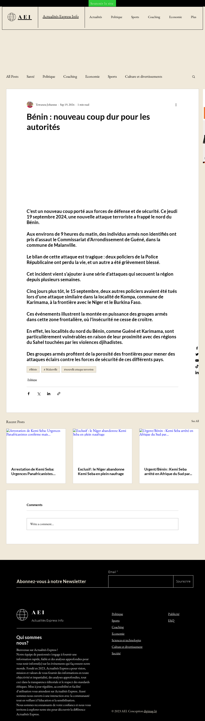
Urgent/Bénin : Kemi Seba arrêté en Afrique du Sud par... (168, 471)
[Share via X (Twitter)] (39, 394)
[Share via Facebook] (29, 394)
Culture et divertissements (143, 76)
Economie (92, 76)
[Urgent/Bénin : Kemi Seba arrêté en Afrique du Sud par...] (169, 445)
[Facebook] (197, 348)
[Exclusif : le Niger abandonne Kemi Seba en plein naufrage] (102, 445)
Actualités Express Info (48, 620)
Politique (49, 76)
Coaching (70, 76)
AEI (39, 612)
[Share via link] (59, 394)
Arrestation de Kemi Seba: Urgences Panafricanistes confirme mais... (32, 471)
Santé (30, 76)
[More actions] (175, 104)
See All (195, 421)
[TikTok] (197, 367)
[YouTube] (197, 360)
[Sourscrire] (183, 581)
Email (112, 571)
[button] (194, 76)
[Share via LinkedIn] (49, 394)
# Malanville (50, 369)
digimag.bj (150, 711)
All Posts (12, 76)
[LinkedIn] (197, 373)
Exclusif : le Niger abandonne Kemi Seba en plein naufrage (101, 471)
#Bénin (33, 369)
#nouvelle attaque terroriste (78, 369)
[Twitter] (197, 354)
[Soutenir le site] (102, 3)
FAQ (171, 620)
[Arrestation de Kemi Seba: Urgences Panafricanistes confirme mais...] (36, 445)
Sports (112, 76)
